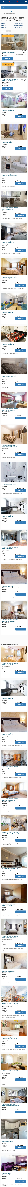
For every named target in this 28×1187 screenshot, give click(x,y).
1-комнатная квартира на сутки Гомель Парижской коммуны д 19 (10, 1105)
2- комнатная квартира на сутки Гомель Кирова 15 (10, 1071)
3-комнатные (3, 27)
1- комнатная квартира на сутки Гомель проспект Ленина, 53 (10, 937)
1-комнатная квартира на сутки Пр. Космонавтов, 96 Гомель (10, 483)
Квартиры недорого (18, 27)
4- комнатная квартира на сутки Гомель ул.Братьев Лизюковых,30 (10, 833)
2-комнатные (3, 25)
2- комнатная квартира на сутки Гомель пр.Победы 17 (10, 141)
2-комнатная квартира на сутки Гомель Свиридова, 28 (10, 905)
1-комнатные (3, 23)
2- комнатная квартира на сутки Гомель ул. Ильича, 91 (10, 664)
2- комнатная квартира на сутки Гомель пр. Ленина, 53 (10, 515)
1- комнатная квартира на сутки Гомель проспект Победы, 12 (10, 1037)
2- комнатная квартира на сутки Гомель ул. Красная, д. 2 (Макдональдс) (12, 1004)
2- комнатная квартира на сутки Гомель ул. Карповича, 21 (10, 80)
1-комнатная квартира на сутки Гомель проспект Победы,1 (10, 375)
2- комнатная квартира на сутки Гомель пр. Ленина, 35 (10, 311)
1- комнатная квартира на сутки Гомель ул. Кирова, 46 (10, 585)
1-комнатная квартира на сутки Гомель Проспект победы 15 (10, 276)
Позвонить (7, 58)
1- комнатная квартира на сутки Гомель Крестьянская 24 (10, 51)
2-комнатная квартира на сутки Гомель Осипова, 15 (10, 869)
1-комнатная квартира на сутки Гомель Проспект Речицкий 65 (10, 446)
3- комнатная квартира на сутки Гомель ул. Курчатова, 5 (10, 767)
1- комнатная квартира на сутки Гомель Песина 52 (10, 1172)
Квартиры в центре (18, 23)
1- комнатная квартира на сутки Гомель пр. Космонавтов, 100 (10, 174)
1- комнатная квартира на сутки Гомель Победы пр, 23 (10, 208)
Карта (9, 31)
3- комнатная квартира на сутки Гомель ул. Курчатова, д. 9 (10, 409)
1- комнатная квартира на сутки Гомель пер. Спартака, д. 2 (10, 548)
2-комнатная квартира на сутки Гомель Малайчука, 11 (10, 1140)
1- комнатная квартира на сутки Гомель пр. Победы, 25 (10, 343)
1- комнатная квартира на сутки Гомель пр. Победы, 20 (10, 109)
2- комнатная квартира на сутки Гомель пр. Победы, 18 (10, 241)
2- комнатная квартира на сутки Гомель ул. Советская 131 (10, 970)
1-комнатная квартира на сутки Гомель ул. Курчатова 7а (10, 620)
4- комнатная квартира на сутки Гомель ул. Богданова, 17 (10, 799)
